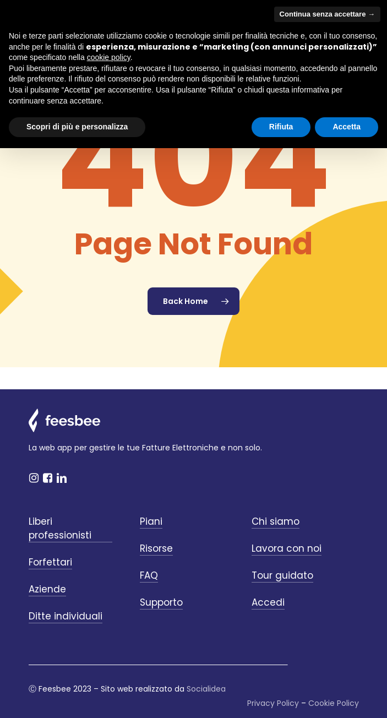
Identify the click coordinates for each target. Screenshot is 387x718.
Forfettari (50, 562)
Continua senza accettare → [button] (327, 14)
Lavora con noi (286, 548)
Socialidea (206, 688)
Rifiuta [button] (281, 126)
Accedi (268, 602)
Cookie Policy (333, 703)
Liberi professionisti (60, 528)
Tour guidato (282, 575)
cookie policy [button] (108, 57)
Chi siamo (275, 521)
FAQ (149, 575)
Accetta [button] (347, 126)
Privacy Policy (273, 703)
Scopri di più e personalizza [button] (77, 126)
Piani (151, 521)
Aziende (47, 589)
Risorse (156, 548)
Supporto (161, 602)
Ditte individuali (65, 616)
